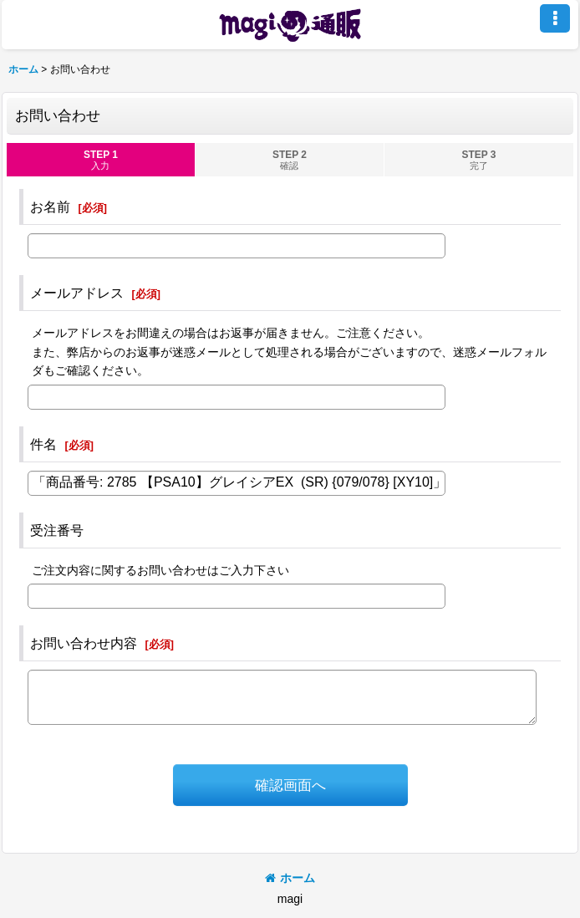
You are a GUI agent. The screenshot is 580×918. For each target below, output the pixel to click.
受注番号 (57, 530)
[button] (555, 18)
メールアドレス (77, 292)
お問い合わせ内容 (83, 642)
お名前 (50, 206)
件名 (43, 443)
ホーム (290, 878)
